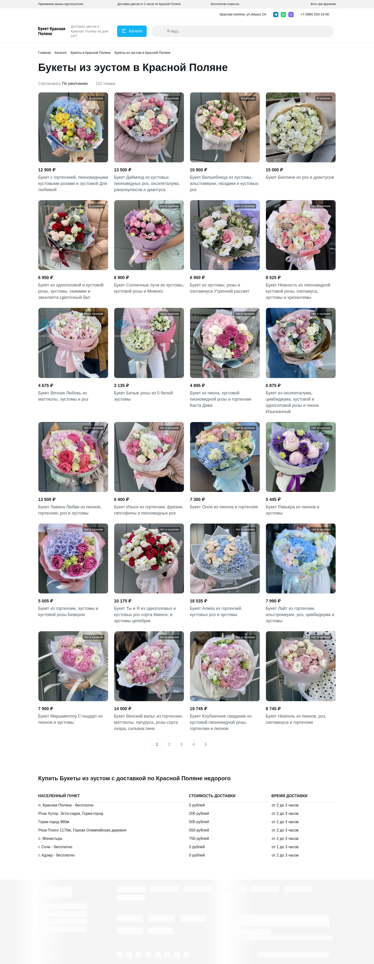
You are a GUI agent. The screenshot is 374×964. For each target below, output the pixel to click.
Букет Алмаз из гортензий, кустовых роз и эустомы (216, 611)
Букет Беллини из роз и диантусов (300, 177)
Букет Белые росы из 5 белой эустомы (143, 396)
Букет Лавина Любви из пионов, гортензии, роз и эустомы (69, 510)
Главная (44, 53)
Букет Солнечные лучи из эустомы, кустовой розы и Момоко (149, 288)
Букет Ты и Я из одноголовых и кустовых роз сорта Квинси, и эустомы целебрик (145, 614)
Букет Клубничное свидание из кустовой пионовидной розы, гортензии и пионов (220, 722)
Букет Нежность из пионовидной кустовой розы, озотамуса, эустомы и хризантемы (298, 291)
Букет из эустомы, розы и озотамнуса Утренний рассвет (219, 288)
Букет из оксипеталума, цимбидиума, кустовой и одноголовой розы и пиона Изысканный (292, 402)
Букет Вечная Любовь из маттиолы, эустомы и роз (63, 396)
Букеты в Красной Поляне (91, 53)
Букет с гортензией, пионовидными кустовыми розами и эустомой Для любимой (73, 183)
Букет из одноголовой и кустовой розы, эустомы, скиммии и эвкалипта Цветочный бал (71, 291)
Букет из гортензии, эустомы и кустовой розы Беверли (68, 611)
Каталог (61, 53)
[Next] (217, 744)
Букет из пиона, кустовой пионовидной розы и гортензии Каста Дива (220, 399)
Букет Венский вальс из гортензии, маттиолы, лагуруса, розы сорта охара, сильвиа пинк (148, 722)
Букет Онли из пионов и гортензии (224, 507)
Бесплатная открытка (225, 4)
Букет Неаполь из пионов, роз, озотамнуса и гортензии (296, 719)
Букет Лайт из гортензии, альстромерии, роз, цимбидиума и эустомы (300, 614)
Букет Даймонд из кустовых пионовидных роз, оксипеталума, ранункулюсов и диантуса (147, 183)
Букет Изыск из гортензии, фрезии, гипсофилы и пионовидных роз (148, 510)
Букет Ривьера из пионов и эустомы (292, 510)
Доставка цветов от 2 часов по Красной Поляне (149, 4)
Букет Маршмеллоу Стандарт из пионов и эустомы (70, 719)
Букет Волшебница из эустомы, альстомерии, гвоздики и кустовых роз (224, 183)
